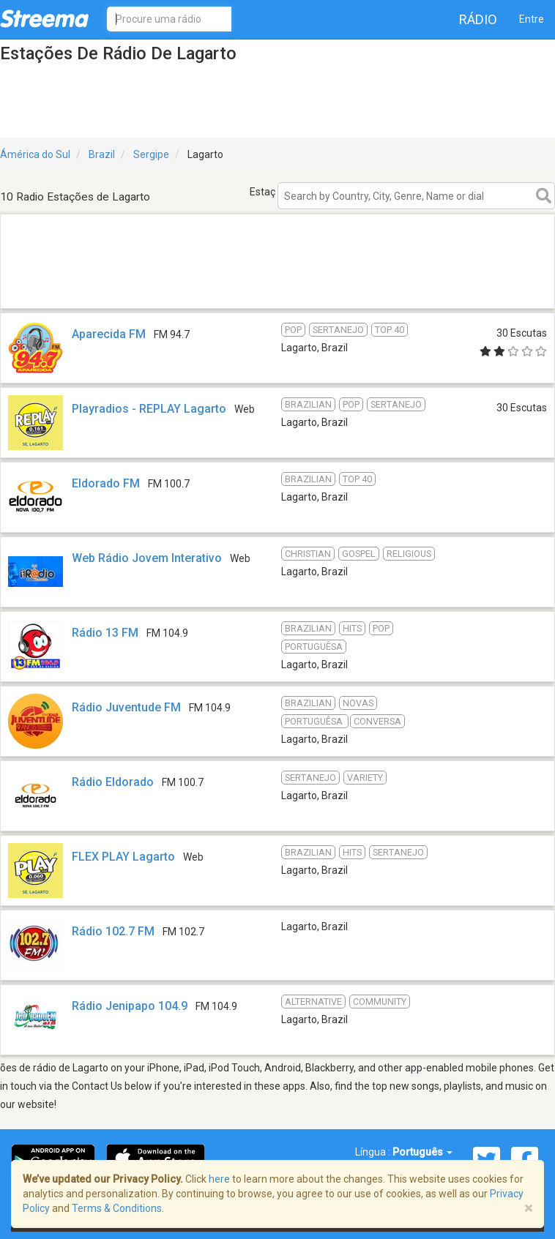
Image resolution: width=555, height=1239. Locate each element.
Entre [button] (531, 19)
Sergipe (151, 154)
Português (422, 1152)
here (219, 1179)
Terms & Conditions (117, 1208)
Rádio (478, 19)
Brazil (102, 154)
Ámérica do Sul (35, 154)
